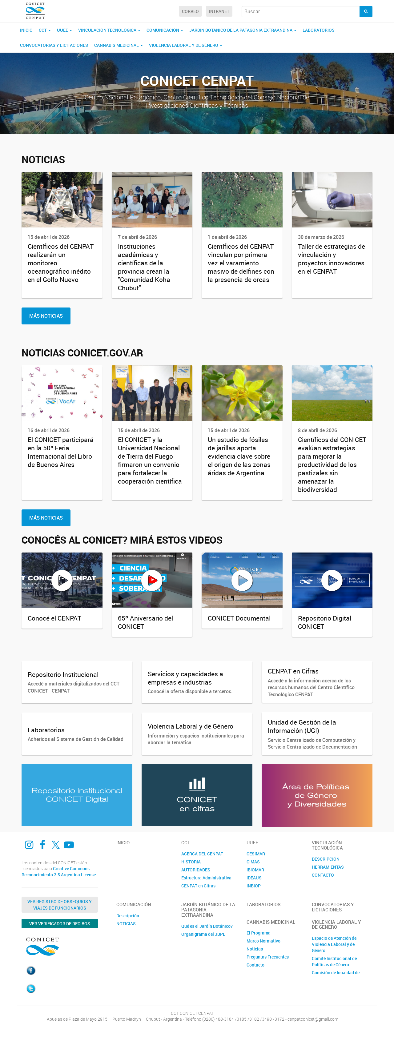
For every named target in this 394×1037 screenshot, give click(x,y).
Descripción (127, 915)
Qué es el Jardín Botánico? (207, 926)
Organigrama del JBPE (203, 934)
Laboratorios (319, 30)
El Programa (259, 933)
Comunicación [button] (165, 30)
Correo (190, 11)
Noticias (255, 949)
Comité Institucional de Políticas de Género (334, 961)
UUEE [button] (64, 30)
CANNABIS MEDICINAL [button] (118, 45)
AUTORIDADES (195, 870)
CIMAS (253, 862)
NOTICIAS (126, 923)
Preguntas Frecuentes (268, 957)
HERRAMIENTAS (328, 867)
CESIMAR (256, 854)
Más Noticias (46, 315)
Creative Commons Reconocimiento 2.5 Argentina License (59, 871)
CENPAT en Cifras (198, 886)
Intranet (219, 11)
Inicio (26, 30)
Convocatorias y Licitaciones (54, 45)
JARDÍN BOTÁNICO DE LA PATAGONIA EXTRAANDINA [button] (242, 30)
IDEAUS (254, 878)
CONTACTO (323, 875)
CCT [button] (45, 30)
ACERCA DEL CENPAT (202, 854)
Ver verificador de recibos (59, 923)
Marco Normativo (263, 941)
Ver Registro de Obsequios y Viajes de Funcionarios (59, 904)
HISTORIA (191, 862)
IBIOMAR (255, 870)
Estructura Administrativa (206, 878)
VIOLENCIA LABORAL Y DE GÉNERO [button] (185, 45)
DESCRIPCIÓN (326, 859)
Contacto (255, 965)
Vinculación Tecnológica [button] (109, 30)
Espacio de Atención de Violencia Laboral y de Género (334, 944)
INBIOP (254, 886)
